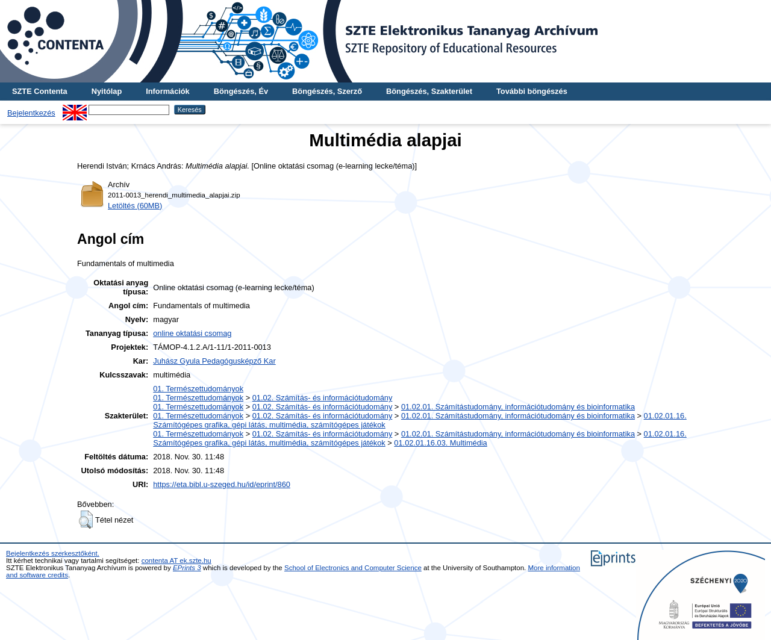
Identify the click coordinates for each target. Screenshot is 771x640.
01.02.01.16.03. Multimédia (440, 442)
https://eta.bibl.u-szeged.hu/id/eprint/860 (221, 484)
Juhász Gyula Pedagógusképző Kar (214, 360)
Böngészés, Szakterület (429, 91)
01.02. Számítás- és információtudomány (322, 397)
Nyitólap (107, 91)
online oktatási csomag (192, 333)
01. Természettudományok (198, 388)
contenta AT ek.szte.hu (176, 560)
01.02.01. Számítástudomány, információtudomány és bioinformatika (518, 406)
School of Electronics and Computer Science (353, 567)
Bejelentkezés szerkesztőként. (52, 553)
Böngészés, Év (241, 91)
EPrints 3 (187, 567)
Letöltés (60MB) (135, 205)
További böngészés (531, 91)
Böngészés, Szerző (327, 91)
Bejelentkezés (31, 112)
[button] (86, 520)
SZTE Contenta (39, 91)
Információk (168, 91)
